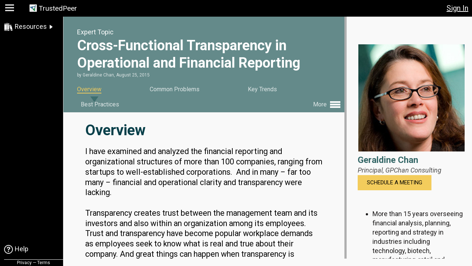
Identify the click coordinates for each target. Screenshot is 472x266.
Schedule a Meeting (394, 182)
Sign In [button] (457, 8)
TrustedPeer (58, 8)
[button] (10, 9)
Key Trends (262, 89)
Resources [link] (31, 26)
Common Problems (174, 89)
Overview (89, 89)
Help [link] (21, 249)
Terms (43, 262)
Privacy (24, 262)
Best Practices (100, 104)
